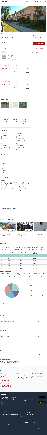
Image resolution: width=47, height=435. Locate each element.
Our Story (25, 396)
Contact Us (33, 396)
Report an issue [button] (35, 52)
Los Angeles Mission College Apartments (23, 377)
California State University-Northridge (7, 309)
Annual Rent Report (4, 413)
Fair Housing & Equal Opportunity (30, 424)
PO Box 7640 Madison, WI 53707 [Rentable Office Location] (4, 404)
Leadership (25, 399)
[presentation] (45, 230)
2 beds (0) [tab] (14, 52)
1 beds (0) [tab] (8, 52)
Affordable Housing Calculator (30, 422)
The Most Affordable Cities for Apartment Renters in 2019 (11, 414)
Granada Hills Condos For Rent (36, 376)
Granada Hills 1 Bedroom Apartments (38, 375)
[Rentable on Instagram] (3, 402)
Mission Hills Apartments (4, 376)
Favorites (31, 1)
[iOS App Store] (42, 398)
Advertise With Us (38, 1)
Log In (45, 1)
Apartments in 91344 (35, 378)
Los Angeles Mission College (5, 311)
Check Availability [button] (39, 43)
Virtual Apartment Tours (5, 424)
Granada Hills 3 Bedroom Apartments (6, 385)
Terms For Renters (16, 429)
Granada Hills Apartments (4, 375)
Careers (26, 1)
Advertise (33, 398)
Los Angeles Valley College (5, 313)
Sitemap (32, 399)
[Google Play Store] (42, 403)
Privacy (21, 429)
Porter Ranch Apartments (4, 380)
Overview (25, 398)
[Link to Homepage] (4, 1)
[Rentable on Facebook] (2, 402)
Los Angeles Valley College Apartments (22, 378)
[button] (23, 19)
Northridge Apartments (4, 378)
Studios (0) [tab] (3, 52)
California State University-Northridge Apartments (22, 376)
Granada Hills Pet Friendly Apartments (38, 377)
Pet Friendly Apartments (5, 422)
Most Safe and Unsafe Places (30, 412)
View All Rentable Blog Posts (29, 415)
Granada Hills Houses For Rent (5, 386)
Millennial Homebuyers (29, 414)
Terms (11, 429)
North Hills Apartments (4, 377)
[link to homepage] (11, 395)
